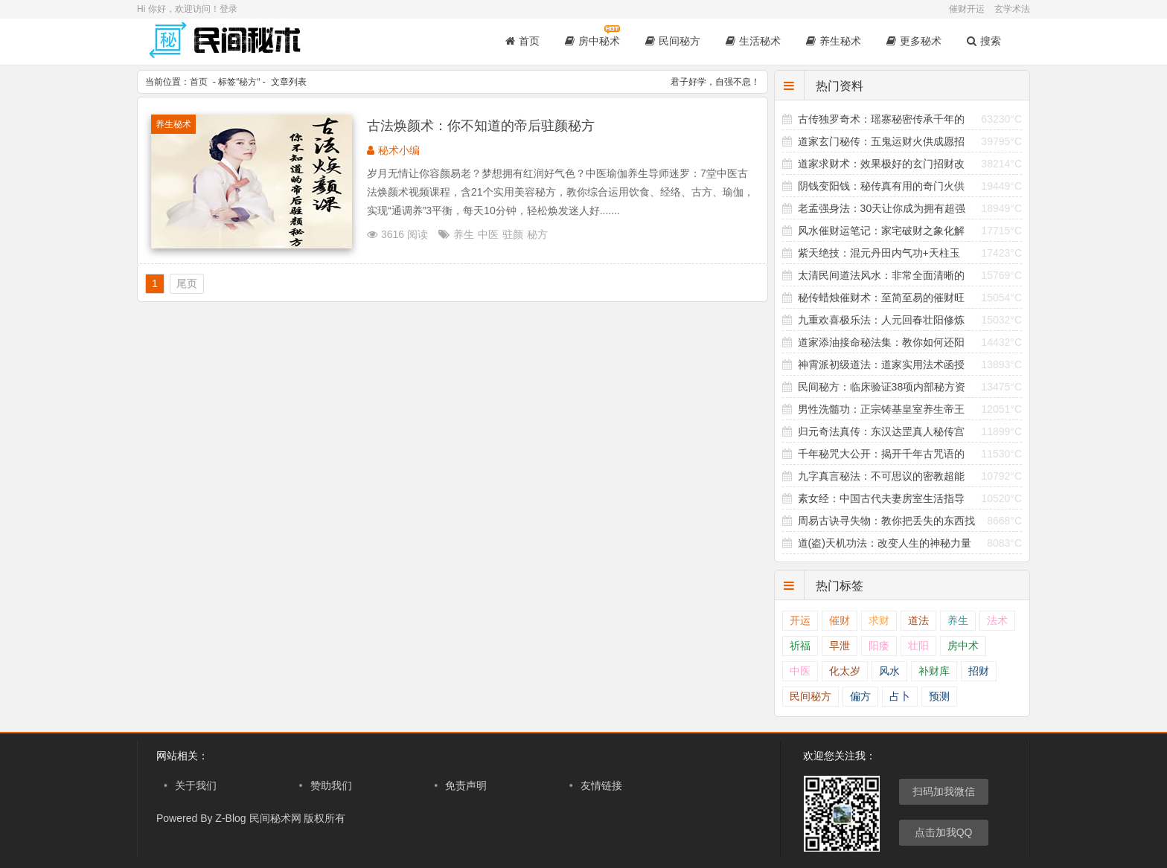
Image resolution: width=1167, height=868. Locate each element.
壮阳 (918, 646)
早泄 (839, 646)
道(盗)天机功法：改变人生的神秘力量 (884, 543)
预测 (939, 696)
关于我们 (196, 785)
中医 (488, 234)
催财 (839, 620)
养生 (463, 234)
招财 (978, 671)
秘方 (248, 82)
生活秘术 (753, 41)
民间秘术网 (275, 818)
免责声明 (466, 785)
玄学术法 (1012, 9)
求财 (879, 620)
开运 (800, 620)
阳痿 (879, 646)
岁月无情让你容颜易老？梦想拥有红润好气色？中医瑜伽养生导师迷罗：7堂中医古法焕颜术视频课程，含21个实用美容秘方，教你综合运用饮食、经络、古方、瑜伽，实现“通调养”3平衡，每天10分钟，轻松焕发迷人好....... (560, 191)
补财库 (934, 671)
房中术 (963, 646)
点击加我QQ (944, 832)
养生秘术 (833, 41)
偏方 (860, 696)
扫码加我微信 (943, 791)
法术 (997, 620)
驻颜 (512, 234)
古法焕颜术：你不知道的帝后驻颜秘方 (481, 125)
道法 (918, 620)
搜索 (984, 41)
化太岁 (844, 671)
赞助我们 (331, 785)
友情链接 (601, 785)
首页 (522, 41)
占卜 (899, 696)
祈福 (800, 646)
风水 (889, 671)
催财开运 (967, 9)
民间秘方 (672, 41)
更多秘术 (913, 41)
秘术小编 (399, 150)
